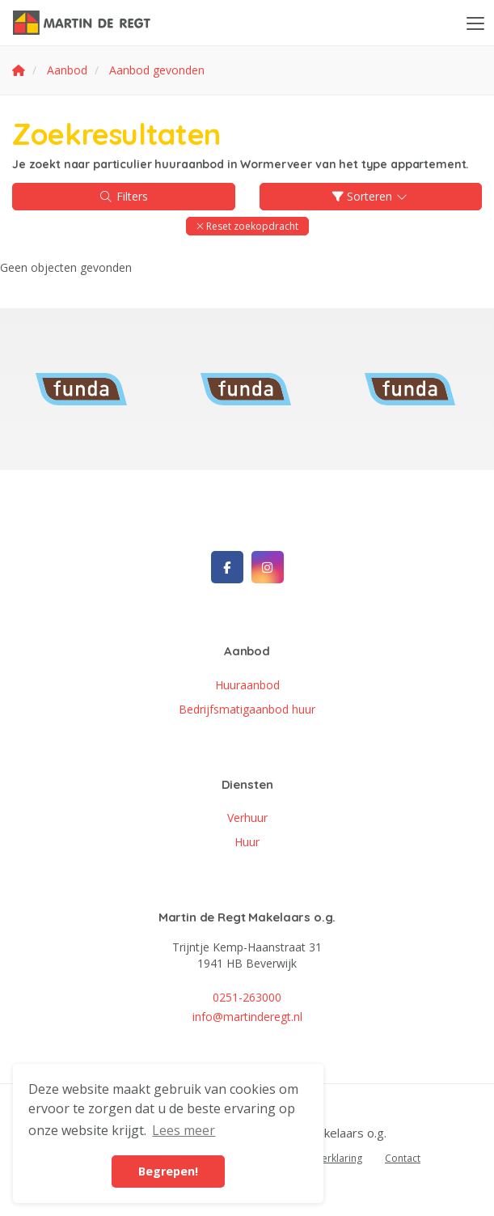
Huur (247, 842)
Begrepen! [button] (168, 1171)
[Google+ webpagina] (267, 567)
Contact (402, 1158)
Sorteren (371, 196)
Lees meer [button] (183, 1130)
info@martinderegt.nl (247, 1016)
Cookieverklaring (323, 1158)
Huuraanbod (247, 685)
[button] (247, 226)
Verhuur (247, 817)
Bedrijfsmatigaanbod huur (247, 709)
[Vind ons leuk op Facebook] (227, 567)
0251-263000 (247, 997)
